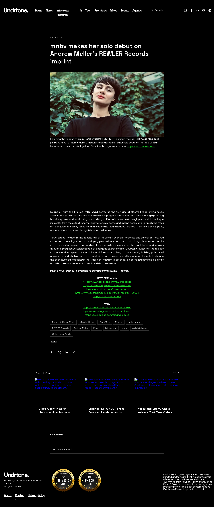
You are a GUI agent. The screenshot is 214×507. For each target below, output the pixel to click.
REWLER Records (60, 328)
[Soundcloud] (197, 10)
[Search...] (165, 10)
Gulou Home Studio (61, 334)
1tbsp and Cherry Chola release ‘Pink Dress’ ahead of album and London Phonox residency (156, 410)
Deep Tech (104, 322)
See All (175, 373)
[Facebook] (191, 10)
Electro (96, 328)
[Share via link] (74, 352)
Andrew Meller (81, 328)
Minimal (119, 322)
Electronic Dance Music (63, 322)
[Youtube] (203, 10)
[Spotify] (210, 10)
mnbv (124, 328)
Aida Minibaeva (139, 328)
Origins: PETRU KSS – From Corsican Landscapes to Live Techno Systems (106, 410)
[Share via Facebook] (51, 352)
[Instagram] (185, 10)
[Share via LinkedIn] (66, 352)
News (53, 342)
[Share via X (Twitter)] (59, 352)
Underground (134, 322)
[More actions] (162, 38)
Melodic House (87, 322)
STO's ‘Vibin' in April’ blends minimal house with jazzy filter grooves (56, 410)
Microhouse (111, 328)
